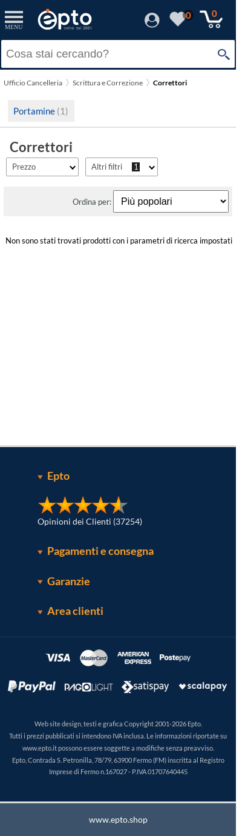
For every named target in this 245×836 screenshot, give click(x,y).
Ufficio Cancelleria (33, 82)
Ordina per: (93, 202)
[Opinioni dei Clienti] (83, 511)
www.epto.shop (118, 819)
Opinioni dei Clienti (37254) (90, 521)
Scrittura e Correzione (108, 82)
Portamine (40, 110)
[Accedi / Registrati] (152, 24)
